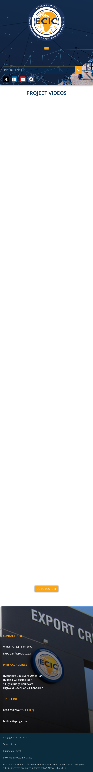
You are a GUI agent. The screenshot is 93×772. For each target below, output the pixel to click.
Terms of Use (10, 744)
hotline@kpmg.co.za (15, 721)
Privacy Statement (12, 750)
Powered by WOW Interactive (17, 757)
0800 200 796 (11, 710)
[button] (46, 48)
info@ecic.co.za (21, 653)
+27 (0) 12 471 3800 (22, 646)
